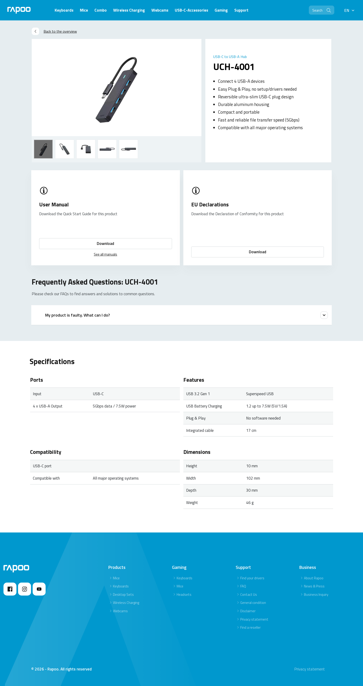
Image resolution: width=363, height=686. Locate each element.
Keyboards (121, 586)
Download (105, 243)
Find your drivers (252, 578)
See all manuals (105, 254)
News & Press (314, 586)
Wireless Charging (126, 602)
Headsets (184, 594)
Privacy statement (254, 619)
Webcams (120, 611)
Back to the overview (54, 31)
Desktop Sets (123, 594)
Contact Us (248, 594)
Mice (116, 578)
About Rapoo (313, 578)
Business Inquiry (316, 594)
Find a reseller (250, 627)
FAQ (243, 586)
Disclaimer (248, 611)
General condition (253, 602)
